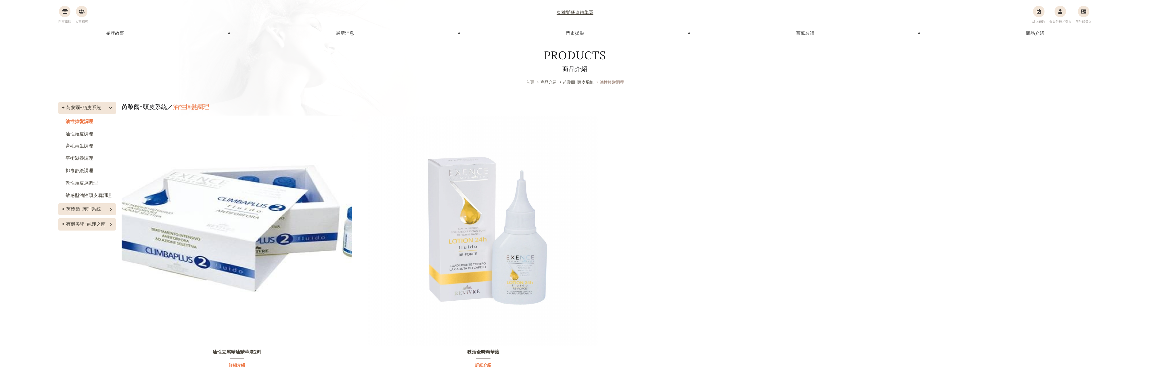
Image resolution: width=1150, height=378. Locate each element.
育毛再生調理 (79, 146)
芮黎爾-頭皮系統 (83, 107)
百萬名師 (805, 33)
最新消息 (345, 33)
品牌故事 (115, 33)
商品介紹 (1035, 33)
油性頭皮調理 (79, 134)
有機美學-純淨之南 (86, 224)
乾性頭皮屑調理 (82, 183)
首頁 (530, 82)
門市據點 (575, 33)
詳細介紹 (237, 365)
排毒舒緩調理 (79, 170)
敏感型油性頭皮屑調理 (89, 195)
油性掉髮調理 (79, 121)
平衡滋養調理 (79, 158)
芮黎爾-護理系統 (83, 209)
